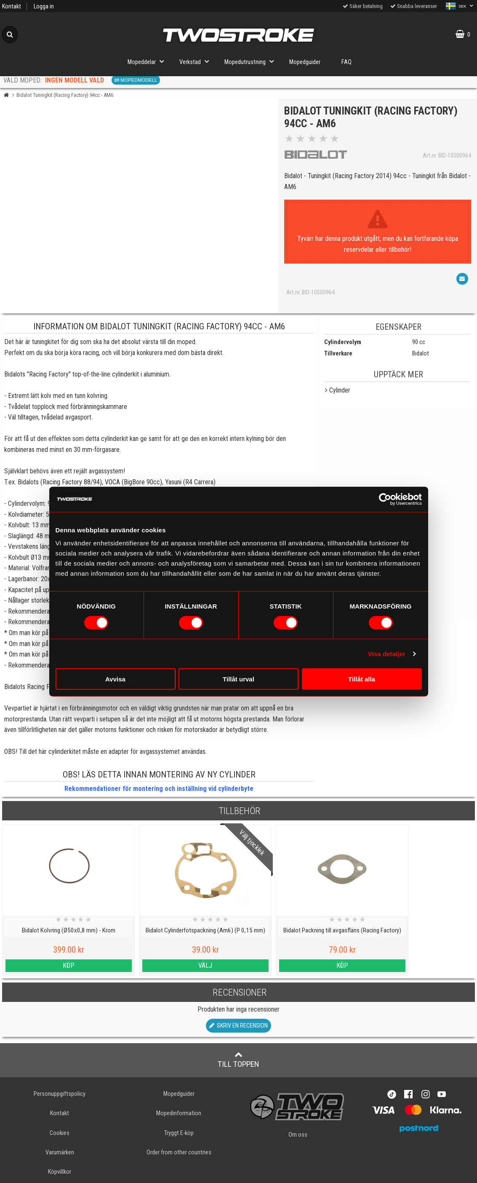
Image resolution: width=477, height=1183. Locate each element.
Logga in (44, 6)
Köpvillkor (59, 1171)
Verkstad (196, 61)
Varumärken (59, 1152)
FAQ (346, 62)
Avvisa (115, 679)
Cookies (59, 1133)
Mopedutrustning (251, 61)
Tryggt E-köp (179, 1133)
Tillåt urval (238, 679)
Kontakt (11, 6)
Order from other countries (179, 1152)
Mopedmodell (136, 80)
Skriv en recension (238, 1025)
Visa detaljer (386, 653)
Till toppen (238, 1059)
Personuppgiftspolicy (59, 1094)
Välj (179, 965)
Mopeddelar (148, 61)
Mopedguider (304, 62)
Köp (60, 965)
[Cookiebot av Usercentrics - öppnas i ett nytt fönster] (385, 499)
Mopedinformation (178, 1113)
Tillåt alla (361, 679)
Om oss (297, 1134)
